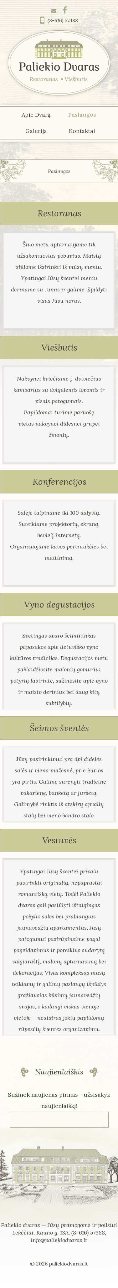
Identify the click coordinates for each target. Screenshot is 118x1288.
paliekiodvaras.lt (68, 1263)
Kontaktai (82, 130)
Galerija (36, 130)
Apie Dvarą (36, 114)
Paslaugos (82, 114)
